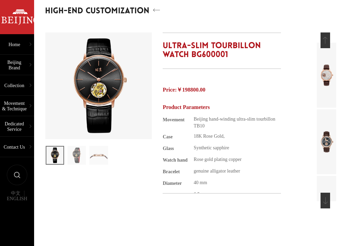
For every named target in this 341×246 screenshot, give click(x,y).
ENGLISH (17, 198)
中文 (15, 193)
